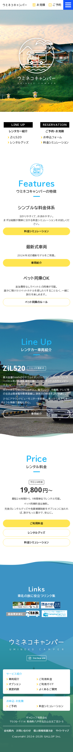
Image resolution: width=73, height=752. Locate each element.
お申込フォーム (52, 137)
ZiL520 (16, 137)
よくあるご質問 (48, 689)
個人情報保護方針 (43, 730)
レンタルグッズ (19, 142)
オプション (15, 684)
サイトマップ (62, 730)
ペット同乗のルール (36, 302)
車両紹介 (36, 262)
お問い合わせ (23, 730)
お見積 (38, 5)
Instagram (37, 658)
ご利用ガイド (46, 684)
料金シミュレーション (56, 142)
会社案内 (9, 730)
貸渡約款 (14, 689)
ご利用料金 (36, 523)
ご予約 (54, 5)
